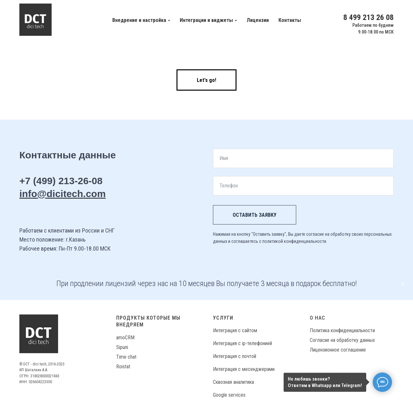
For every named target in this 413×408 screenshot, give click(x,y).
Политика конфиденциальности (342, 330)
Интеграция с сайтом (235, 330)
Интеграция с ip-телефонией (242, 343)
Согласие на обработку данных (342, 340)
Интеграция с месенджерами (244, 369)
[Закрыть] (403, 283)
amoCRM (125, 337)
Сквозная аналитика (233, 382)
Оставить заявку (255, 215)
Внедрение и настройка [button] (139, 20)
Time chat (126, 357)
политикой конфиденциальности (294, 241)
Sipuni (122, 347)
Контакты (289, 20)
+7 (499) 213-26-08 (61, 180)
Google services (229, 395)
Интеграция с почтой (234, 356)
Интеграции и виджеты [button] (206, 20)
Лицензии (258, 20)
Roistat (123, 366)
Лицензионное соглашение (338, 350)
